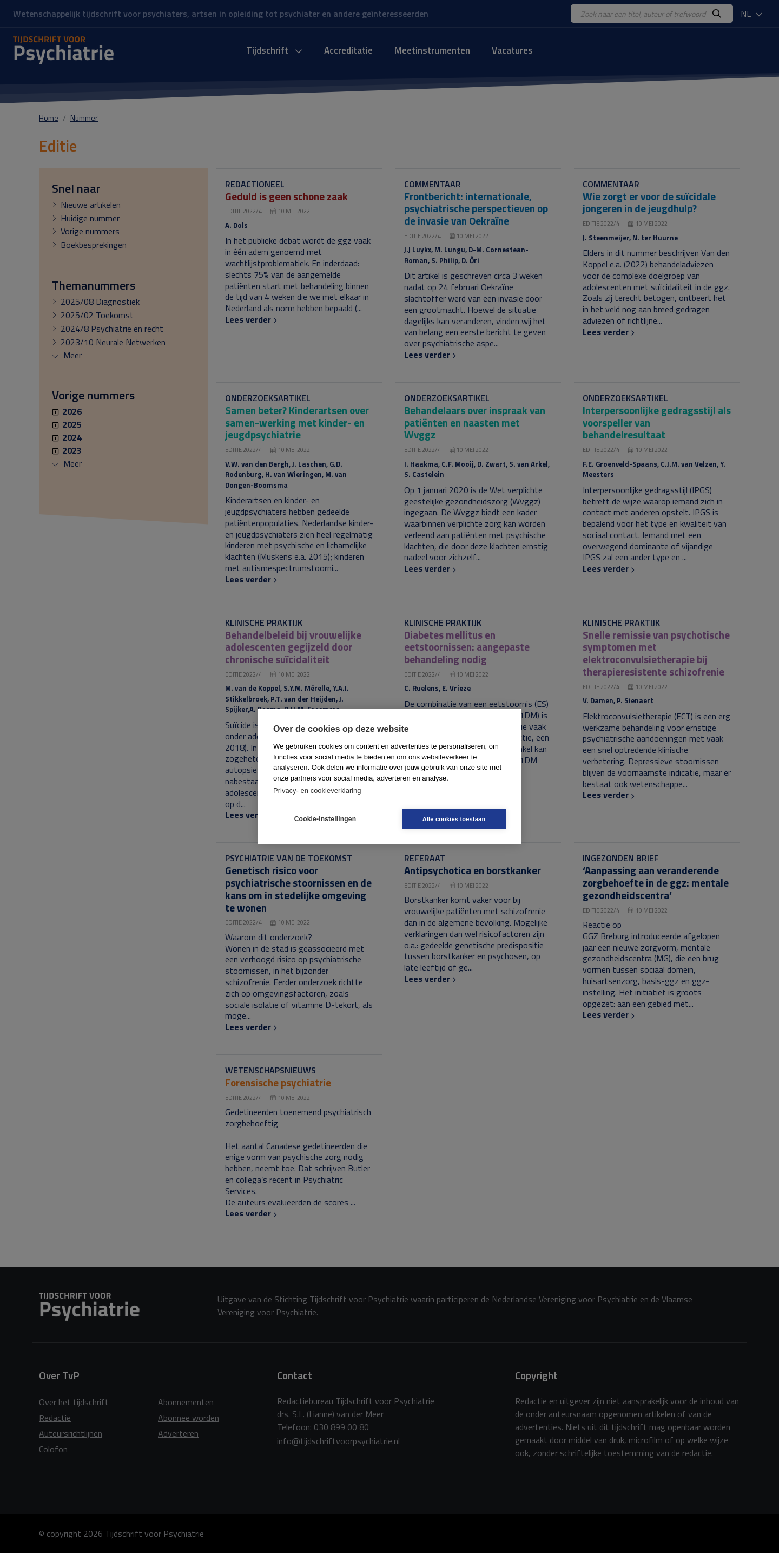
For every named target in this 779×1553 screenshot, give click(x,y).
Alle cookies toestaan (454, 819)
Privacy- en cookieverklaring (317, 791)
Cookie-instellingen (325, 819)
